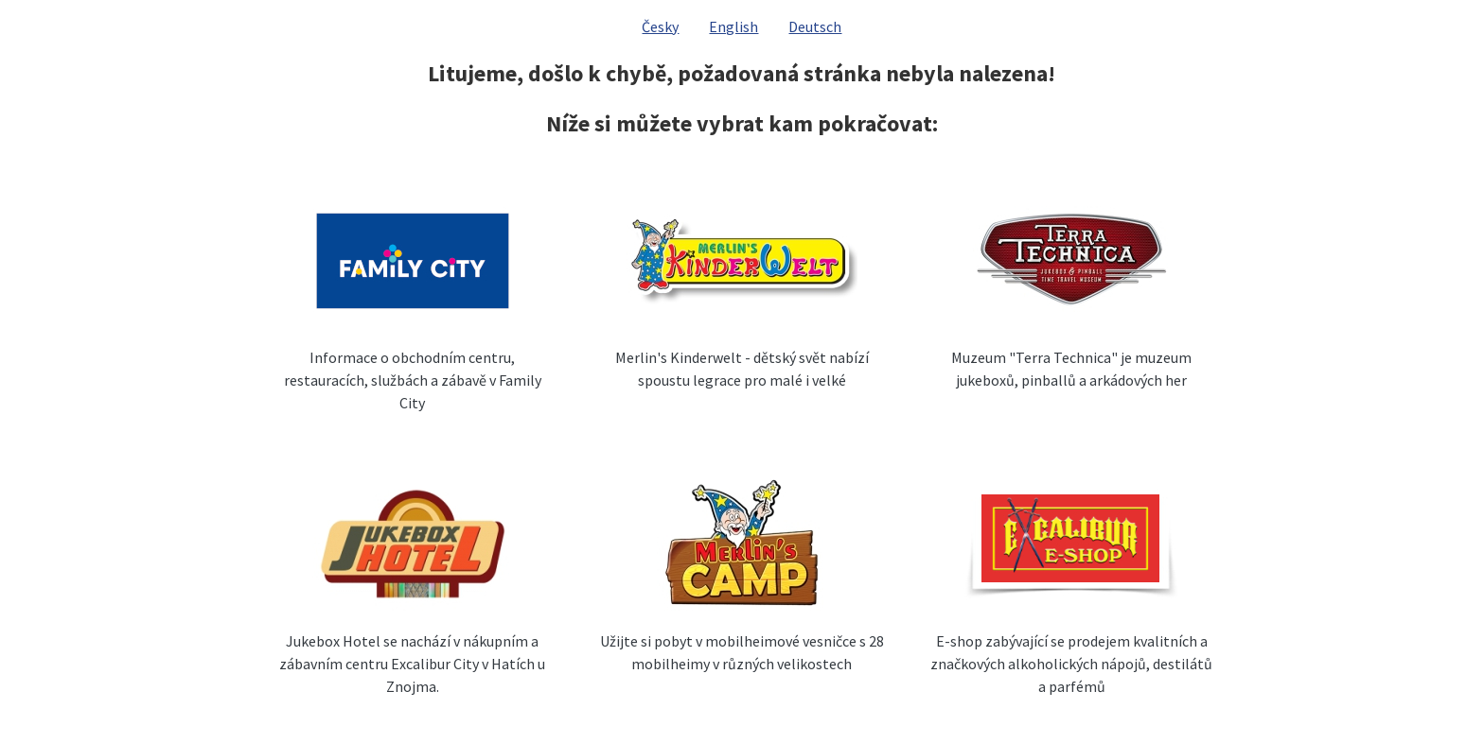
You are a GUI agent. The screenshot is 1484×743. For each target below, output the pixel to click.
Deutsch (814, 26)
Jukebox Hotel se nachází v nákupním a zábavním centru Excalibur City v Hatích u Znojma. (412, 663)
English (733, 26)
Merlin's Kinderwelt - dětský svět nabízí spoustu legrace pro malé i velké (742, 368)
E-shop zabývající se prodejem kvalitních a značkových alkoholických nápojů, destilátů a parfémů (1071, 663)
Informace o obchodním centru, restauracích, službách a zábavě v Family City (412, 380)
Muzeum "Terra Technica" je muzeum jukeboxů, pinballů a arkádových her (1071, 368)
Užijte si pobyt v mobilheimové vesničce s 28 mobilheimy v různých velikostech (742, 652)
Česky (660, 26)
